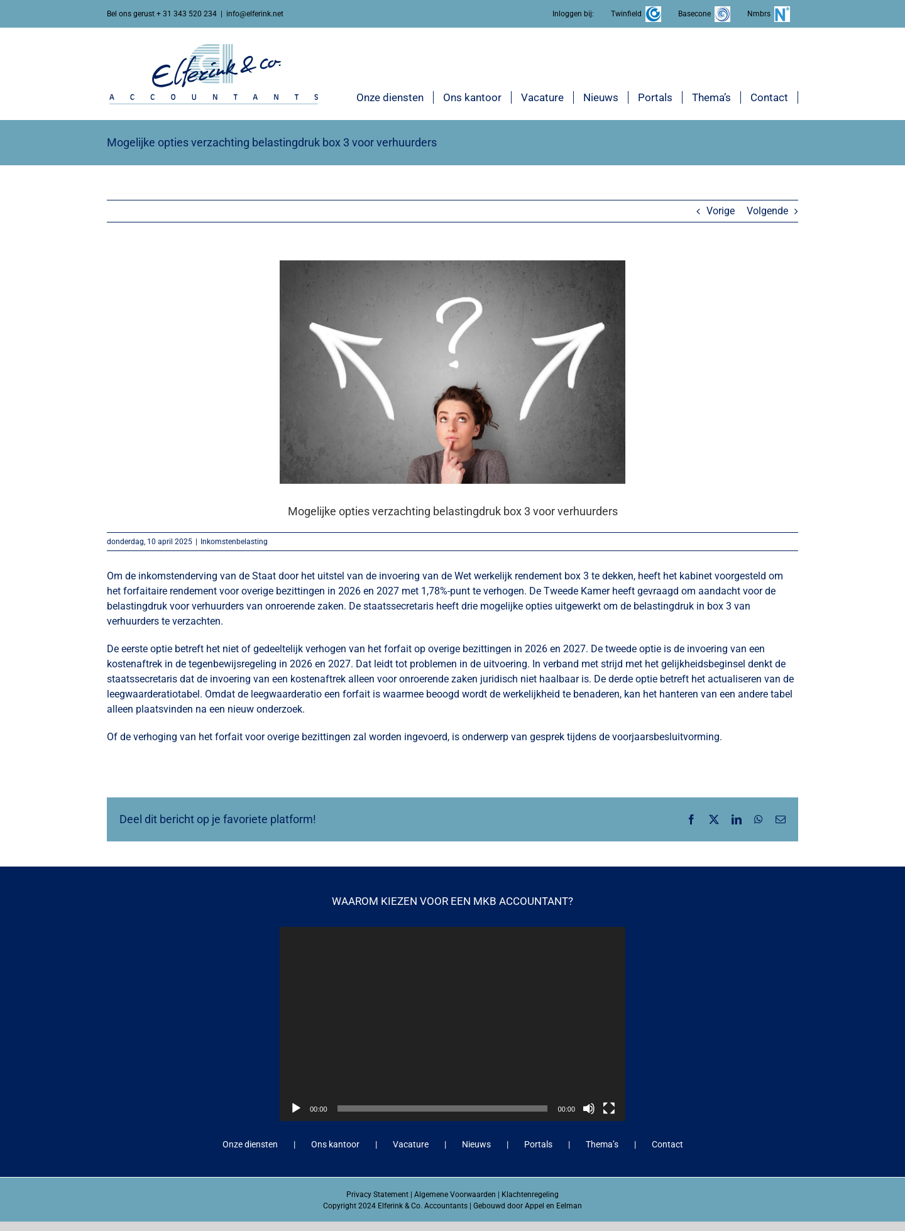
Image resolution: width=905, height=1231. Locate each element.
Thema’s (602, 1144)
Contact (667, 1144)
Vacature (411, 1144)
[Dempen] (589, 1108)
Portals (538, 1144)
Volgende (767, 211)
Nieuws (476, 1144)
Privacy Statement (377, 1194)
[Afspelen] (296, 1108)
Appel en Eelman (553, 1205)
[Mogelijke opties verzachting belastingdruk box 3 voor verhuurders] (452, 371)
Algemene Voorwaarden (455, 1194)
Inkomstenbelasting (234, 541)
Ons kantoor (335, 1144)
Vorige (720, 211)
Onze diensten (250, 1144)
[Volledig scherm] (609, 1108)
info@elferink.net (254, 13)
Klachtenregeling (530, 1194)
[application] (452, 1024)
